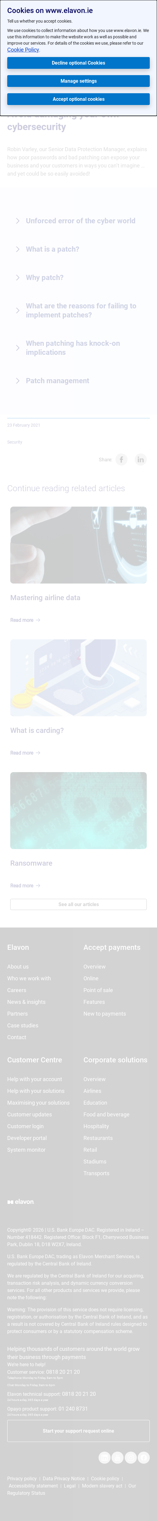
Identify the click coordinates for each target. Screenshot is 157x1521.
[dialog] (78, 58)
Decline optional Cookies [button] (78, 63)
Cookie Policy (23, 49)
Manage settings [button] (79, 81)
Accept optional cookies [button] (79, 99)
